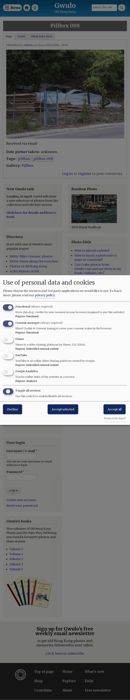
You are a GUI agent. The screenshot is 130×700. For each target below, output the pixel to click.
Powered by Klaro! (114, 418)
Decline (12, 409)
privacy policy (45, 295)
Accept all (115, 409)
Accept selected (63, 409)
